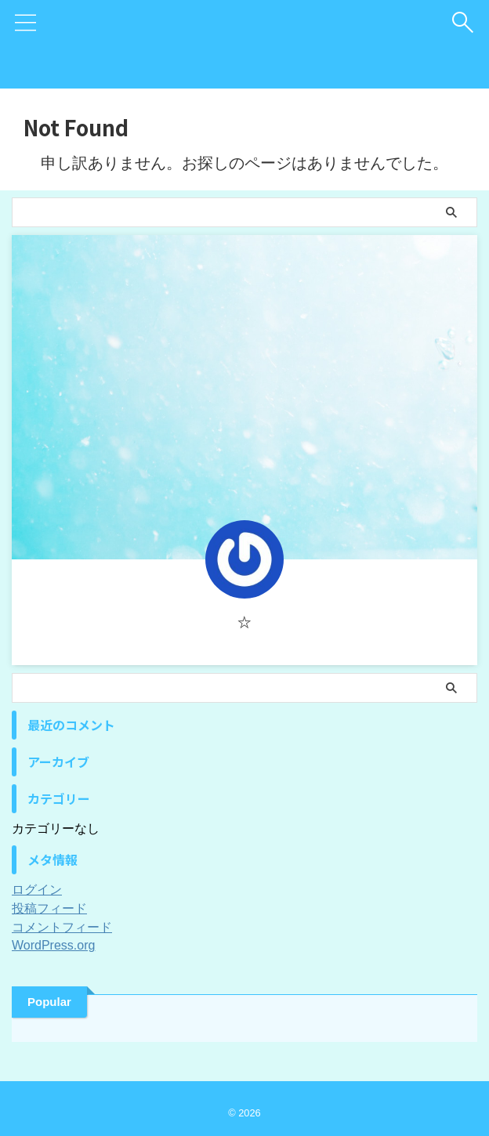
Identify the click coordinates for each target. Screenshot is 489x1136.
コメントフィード (62, 927)
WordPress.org (53, 945)
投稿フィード (49, 908)
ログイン (37, 889)
